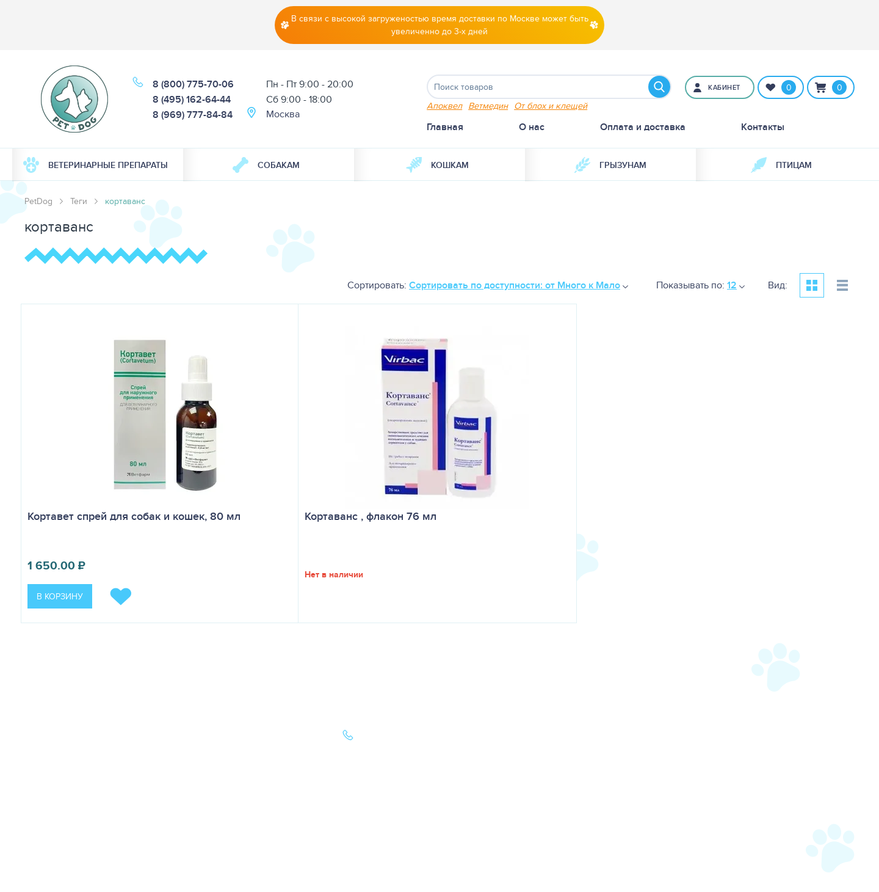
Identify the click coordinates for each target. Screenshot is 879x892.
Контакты (762, 127)
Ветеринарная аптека (72, 772)
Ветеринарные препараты (95, 165)
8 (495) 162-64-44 (192, 99)
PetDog (38, 201)
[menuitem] (97, 164)
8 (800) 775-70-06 (193, 84)
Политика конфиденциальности (231, 813)
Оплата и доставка (642, 127)
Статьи (197, 755)
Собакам (266, 165)
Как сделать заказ (223, 789)
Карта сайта (50, 806)
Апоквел (444, 105)
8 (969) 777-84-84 (193, 115)
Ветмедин (488, 105)
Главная (445, 127)
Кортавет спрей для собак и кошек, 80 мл (134, 516)
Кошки (39, 755)
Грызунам (610, 165)
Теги (78, 201)
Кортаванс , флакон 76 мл (370, 516)
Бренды (41, 789)
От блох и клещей (550, 105)
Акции (197, 772)
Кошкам (437, 165)
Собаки (40, 738)
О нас (531, 127)
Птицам (781, 165)
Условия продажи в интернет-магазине (226, 845)
